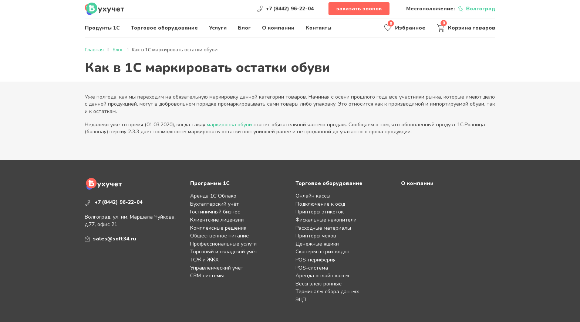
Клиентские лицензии (217, 219)
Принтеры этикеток (320, 211)
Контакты (318, 27)
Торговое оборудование (164, 27)
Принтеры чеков (316, 235)
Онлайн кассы (313, 195)
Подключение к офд (320, 204)
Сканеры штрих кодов (323, 251)
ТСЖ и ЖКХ (204, 259)
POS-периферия (315, 259)
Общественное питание (219, 235)
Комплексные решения (218, 228)
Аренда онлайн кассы (322, 275)
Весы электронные (319, 283)
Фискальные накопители (326, 219)
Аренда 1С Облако (213, 195)
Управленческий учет (216, 267)
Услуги (218, 27)
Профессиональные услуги (223, 243)
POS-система (312, 267)
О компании (278, 27)
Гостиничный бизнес (215, 211)
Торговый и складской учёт (223, 251)
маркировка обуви (229, 124)
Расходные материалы (323, 228)
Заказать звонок (359, 8)
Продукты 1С (102, 27)
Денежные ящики (317, 243)
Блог (244, 27)
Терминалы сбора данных (327, 291)
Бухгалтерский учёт (214, 204)
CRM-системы (207, 275)
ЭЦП (301, 299)
